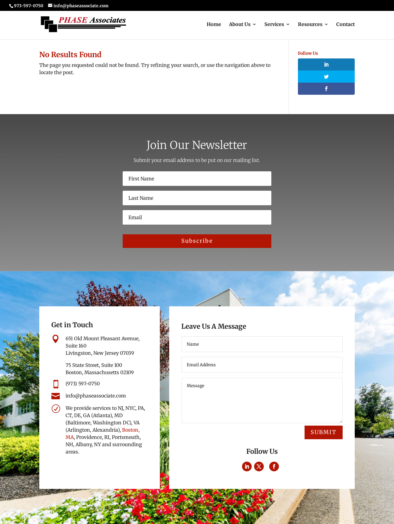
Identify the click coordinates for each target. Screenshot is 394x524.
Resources (310, 24)
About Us (239, 24)
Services (274, 24)
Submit (324, 432)
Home (214, 24)
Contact (345, 24)
